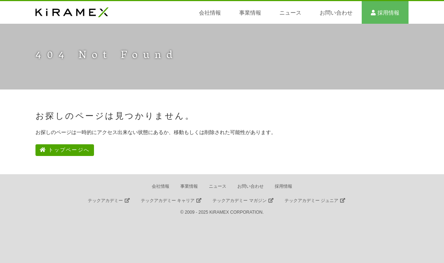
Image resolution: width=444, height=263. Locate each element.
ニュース (290, 12)
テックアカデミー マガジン (239, 200)
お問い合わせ (336, 12)
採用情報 (388, 12)
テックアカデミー (105, 200)
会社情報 (210, 12)
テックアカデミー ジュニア (311, 200)
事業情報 (250, 12)
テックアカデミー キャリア (168, 200)
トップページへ (65, 150)
